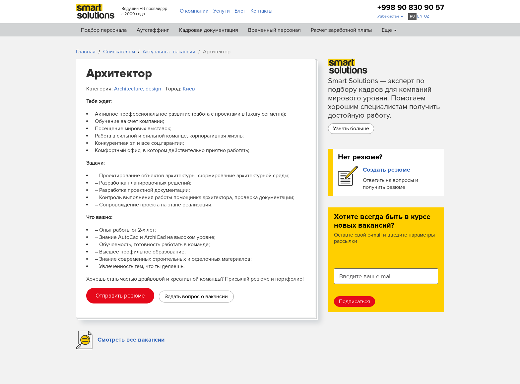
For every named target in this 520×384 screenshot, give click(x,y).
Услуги (221, 11)
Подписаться (354, 301)
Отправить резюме (120, 295)
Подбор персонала (104, 30)
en (419, 16)
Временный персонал (274, 30)
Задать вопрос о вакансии (196, 296)
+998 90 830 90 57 (410, 8)
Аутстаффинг (153, 30)
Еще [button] (389, 30)
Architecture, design (137, 88)
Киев (189, 88)
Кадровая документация (208, 30)
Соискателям (119, 51)
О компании (194, 11)
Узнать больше (351, 128)
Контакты (261, 11)
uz (426, 16)
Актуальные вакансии (169, 51)
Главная (86, 51)
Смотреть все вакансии (131, 339)
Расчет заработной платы (341, 30)
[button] (390, 16)
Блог (240, 11)
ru (412, 16)
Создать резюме (386, 169)
